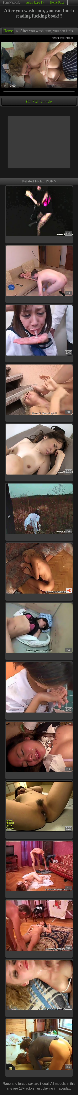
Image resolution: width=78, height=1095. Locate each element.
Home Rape (57, 2)
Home (8, 31)
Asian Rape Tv (35, 2)
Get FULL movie (39, 102)
